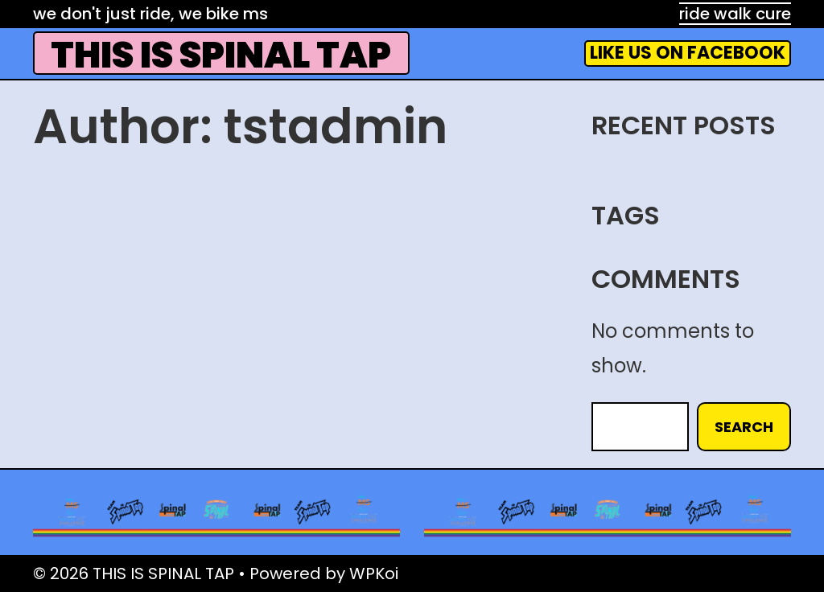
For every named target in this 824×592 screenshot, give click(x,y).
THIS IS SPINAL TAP (221, 55)
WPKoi (373, 573)
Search (744, 427)
